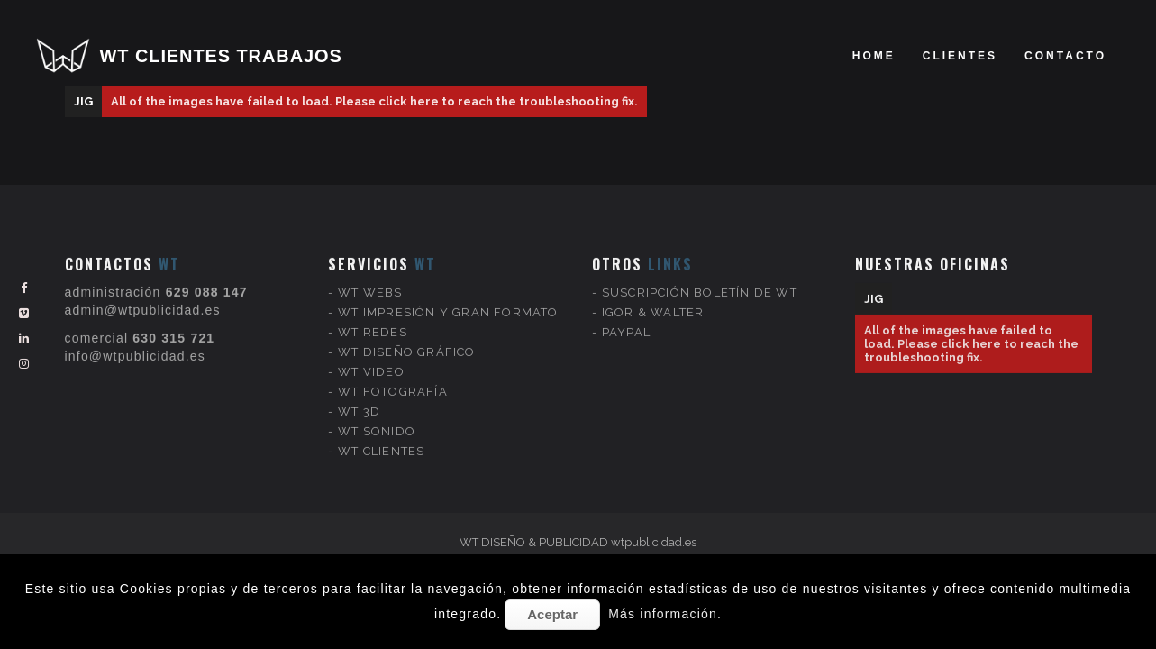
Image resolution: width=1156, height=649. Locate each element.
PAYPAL (626, 313)
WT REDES (372, 313)
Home (874, 56)
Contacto (1065, 56)
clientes (960, 56)
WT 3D (359, 392)
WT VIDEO (371, 353)
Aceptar (552, 614)
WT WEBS (370, 273)
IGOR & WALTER (653, 293)
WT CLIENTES (381, 432)
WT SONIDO (376, 412)
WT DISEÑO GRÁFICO (406, 333)
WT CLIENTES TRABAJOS (221, 56)
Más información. (665, 614)
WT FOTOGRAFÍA (393, 372)
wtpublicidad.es (653, 542)
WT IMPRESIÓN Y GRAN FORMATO (448, 293)
